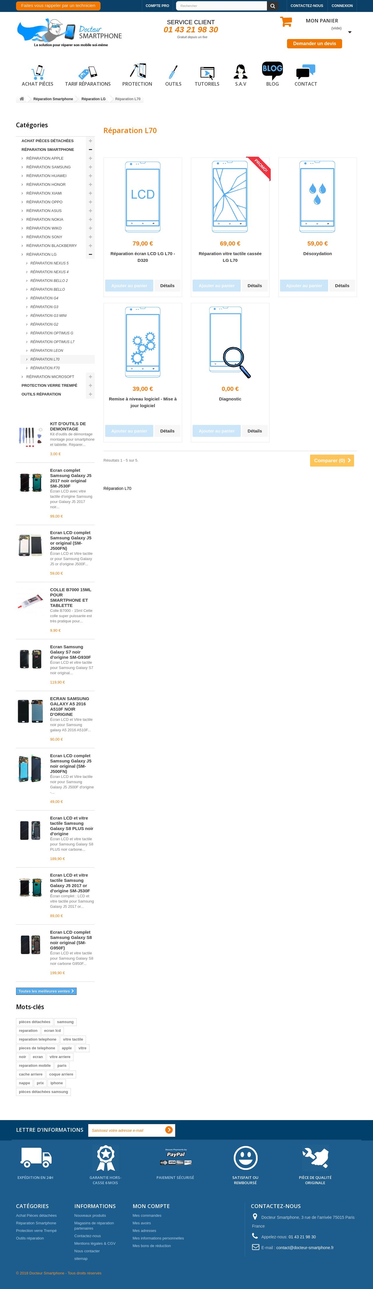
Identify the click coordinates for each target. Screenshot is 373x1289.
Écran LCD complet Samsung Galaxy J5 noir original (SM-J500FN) (71, 763)
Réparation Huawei (45, 176)
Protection (137, 74)
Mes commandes (147, 1215)
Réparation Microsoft (49, 377)
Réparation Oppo (43, 202)
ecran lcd (52, 1030)
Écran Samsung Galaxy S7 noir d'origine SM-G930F (70, 652)
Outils (173, 74)
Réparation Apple (44, 158)
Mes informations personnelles (158, 1238)
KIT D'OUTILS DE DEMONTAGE (68, 426)
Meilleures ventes (42, 411)
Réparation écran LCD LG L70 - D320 (142, 257)
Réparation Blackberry (51, 245)
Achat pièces (37, 74)
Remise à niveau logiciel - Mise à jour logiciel (143, 402)
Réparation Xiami (43, 193)
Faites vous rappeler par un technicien (58, 5)
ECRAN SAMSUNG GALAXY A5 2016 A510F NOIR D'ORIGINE (69, 706)
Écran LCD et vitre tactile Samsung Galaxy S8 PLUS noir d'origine (71, 825)
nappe (24, 1083)
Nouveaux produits (90, 1215)
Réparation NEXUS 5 (48, 263)
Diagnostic (230, 398)
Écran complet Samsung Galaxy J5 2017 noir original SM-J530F (71, 478)
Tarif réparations (88, 74)
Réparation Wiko (43, 228)
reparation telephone (38, 1039)
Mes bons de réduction (152, 1246)
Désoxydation (317, 253)
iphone (56, 1083)
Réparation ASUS (43, 211)
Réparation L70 (44, 359)
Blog (272, 74)
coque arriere (61, 1074)
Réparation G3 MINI (48, 316)
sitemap (81, 1258)
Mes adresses (144, 1230)
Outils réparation (41, 394)
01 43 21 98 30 (191, 29)
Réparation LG (41, 254)
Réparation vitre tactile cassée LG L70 (230, 257)
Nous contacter (87, 1251)
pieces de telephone (37, 1048)
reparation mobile (35, 1065)
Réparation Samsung (48, 167)
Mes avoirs (142, 1223)
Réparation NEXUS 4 (48, 272)
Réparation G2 (43, 324)
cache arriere (31, 1074)
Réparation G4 (43, 298)
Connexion (342, 6)
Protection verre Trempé (49, 385)
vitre (82, 1048)
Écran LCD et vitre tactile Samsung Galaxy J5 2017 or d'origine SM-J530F (70, 883)
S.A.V (240, 74)
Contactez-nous (307, 6)
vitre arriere (60, 1057)
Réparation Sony (43, 237)
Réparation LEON (46, 351)
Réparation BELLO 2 (48, 281)
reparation (28, 1030)
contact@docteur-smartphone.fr (305, 1247)
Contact (306, 74)
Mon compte (151, 1206)
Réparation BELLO (47, 289)
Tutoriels (207, 74)
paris (61, 1065)
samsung (65, 1022)
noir (22, 1057)
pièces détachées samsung (43, 1092)
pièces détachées (34, 1022)
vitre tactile (73, 1039)
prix (40, 1083)
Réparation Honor (45, 184)
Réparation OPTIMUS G (51, 333)
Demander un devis (314, 43)
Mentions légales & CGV (95, 1243)
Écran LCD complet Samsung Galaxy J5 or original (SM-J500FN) (71, 540)
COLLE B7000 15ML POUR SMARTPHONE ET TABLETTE (70, 597)
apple (67, 1048)
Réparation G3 (43, 307)
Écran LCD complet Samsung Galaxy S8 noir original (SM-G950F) (71, 940)
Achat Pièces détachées (48, 141)
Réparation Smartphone (48, 149)
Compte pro (157, 6)
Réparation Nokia (44, 219)
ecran (38, 1057)
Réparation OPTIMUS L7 (51, 342)
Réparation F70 (44, 368)
